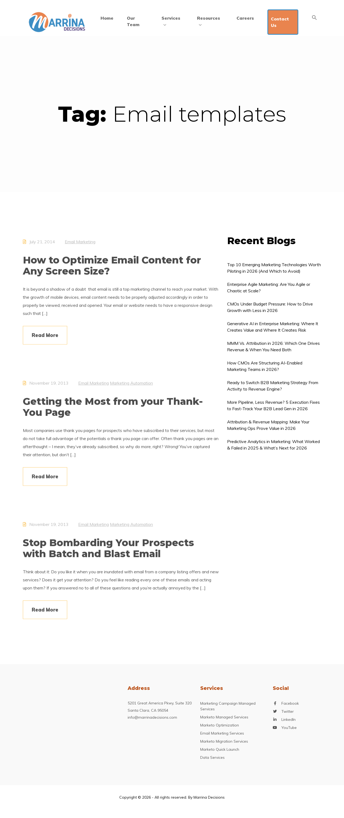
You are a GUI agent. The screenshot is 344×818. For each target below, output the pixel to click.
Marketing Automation (131, 386)
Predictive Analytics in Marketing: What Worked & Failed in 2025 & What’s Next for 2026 (273, 445)
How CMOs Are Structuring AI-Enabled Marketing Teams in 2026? (264, 366)
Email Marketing (80, 244)
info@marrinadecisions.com (152, 717)
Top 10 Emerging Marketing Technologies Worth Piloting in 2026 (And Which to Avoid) (274, 268)
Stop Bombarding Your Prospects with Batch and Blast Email (108, 551)
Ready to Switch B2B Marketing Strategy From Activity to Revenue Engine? (272, 386)
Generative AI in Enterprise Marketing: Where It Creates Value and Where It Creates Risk (272, 327)
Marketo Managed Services (224, 717)
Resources (208, 20)
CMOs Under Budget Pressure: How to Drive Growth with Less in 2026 (270, 307)
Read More (45, 338)
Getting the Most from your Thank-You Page (113, 409)
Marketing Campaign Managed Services (228, 706)
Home (107, 18)
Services (171, 20)
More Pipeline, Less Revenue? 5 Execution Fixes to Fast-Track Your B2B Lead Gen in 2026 (273, 405)
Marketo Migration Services (224, 741)
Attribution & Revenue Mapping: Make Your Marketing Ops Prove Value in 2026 (268, 425)
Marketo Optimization (219, 725)
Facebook (290, 703)
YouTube (289, 728)
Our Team (133, 21)
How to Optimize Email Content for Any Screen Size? (112, 268)
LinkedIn (288, 719)
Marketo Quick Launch (219, 749)
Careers (245, 18)
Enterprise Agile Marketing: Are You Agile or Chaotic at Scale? (268, 287)
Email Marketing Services (222, 733)
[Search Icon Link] (314, 17)
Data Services (212, 757)
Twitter (287, 711)
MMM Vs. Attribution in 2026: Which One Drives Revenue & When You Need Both (273, 346)
